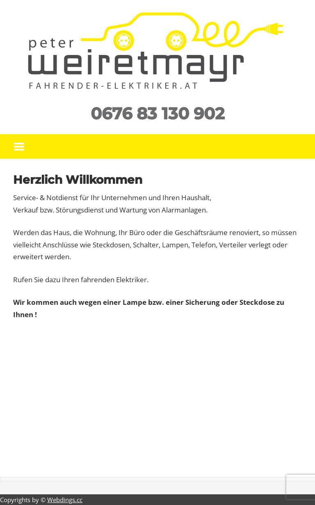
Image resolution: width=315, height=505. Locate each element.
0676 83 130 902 (158, 113)
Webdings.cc (64, 500)
